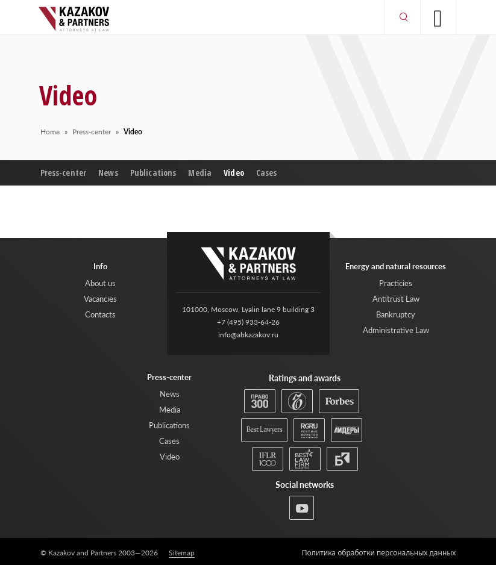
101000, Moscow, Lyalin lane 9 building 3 (248, 309)
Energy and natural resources (395, 266)
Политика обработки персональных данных (379, 553)
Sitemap (182, 553)
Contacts (100, 314)
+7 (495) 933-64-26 (248, 321)
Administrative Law (396, 330)
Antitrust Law (395, 299)
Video (234, 172)
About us (100, 283)
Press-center (63, 172)
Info (100, 266)
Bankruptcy (395, 314)
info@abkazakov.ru (248, 334)
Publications (153, 172)
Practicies (395, 283)
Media (200, 172)
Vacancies (100, 299)
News (108, 172)
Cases (266, 172)
